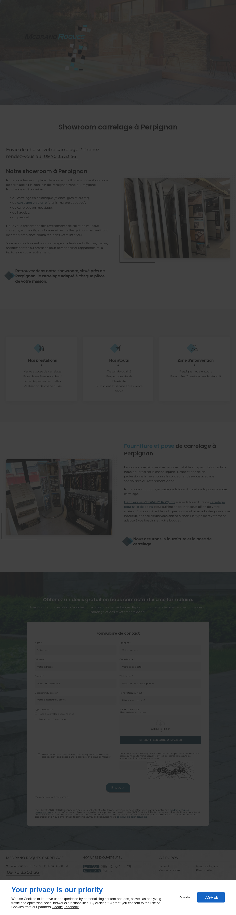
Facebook (71, 907)
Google (57, 907)
